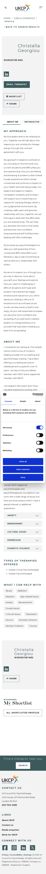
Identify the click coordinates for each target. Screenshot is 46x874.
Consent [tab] (8, 401)
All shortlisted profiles (22, 713)
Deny (23, 477)
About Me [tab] (12, 122)
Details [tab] (23, 401)
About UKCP (8, 820)
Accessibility (16, 855)
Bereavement (15, 524)
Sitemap (27, 855)
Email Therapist (17, 84)
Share (11, 104)
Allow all (23, 461)
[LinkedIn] (6, 74)
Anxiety (11, 515)
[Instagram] (14, 847)
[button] (5, 8)
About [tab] (37, 401)
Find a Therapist (24, 18)
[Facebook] (5, 847)
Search (23, 765)
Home (7, 18)
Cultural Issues (16, 532)
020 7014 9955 (9, 805)
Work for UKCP (9, 835)
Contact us (7, 825)
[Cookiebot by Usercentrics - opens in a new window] (32, 394)
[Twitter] (32, 847)
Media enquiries (10, 830)
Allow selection (23, 469)
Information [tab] (31, 122)
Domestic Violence (18, 548)
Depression (14, 540)
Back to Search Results (23, 27)
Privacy (5, 855)
